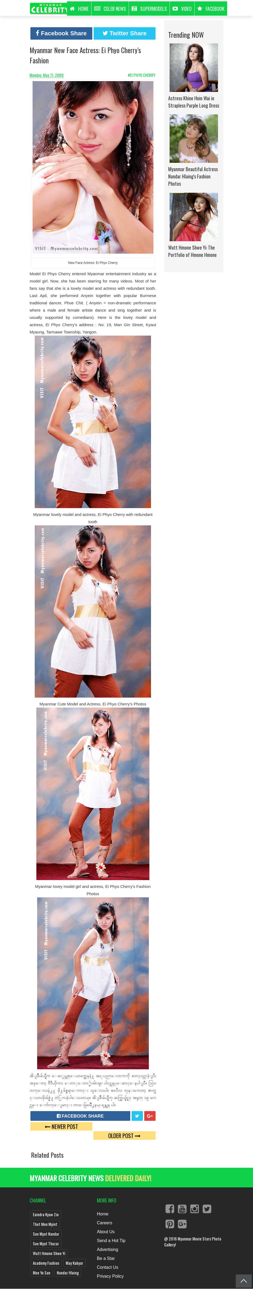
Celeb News (110, 8)
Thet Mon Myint (45, 1224)
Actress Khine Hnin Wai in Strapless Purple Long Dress (193, 102)
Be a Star (106, 1258)
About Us (106, 1231)
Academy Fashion (46, 1263)
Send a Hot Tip (111, 1240)
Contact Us (107, 1267)
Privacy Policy (110, 1276)
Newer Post (61, 1126)
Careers (104, 1223)
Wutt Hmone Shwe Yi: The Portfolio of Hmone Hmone (192, 251)
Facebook (210, 8)
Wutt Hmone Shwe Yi (49, 1253)
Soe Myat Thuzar (46, 1243)
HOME (79, 8)
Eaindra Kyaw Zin (46, 1214)
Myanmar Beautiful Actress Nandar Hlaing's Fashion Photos (193, 176)
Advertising (107, 1249)
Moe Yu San (41, 1273)
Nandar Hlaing (68, 1273)
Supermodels (149, 8)
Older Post (124, 1135)
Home (102, 1214)
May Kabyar (74, 1263)
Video (182, 8)
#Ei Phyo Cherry (142, 75)
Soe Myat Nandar (46, 1234)
